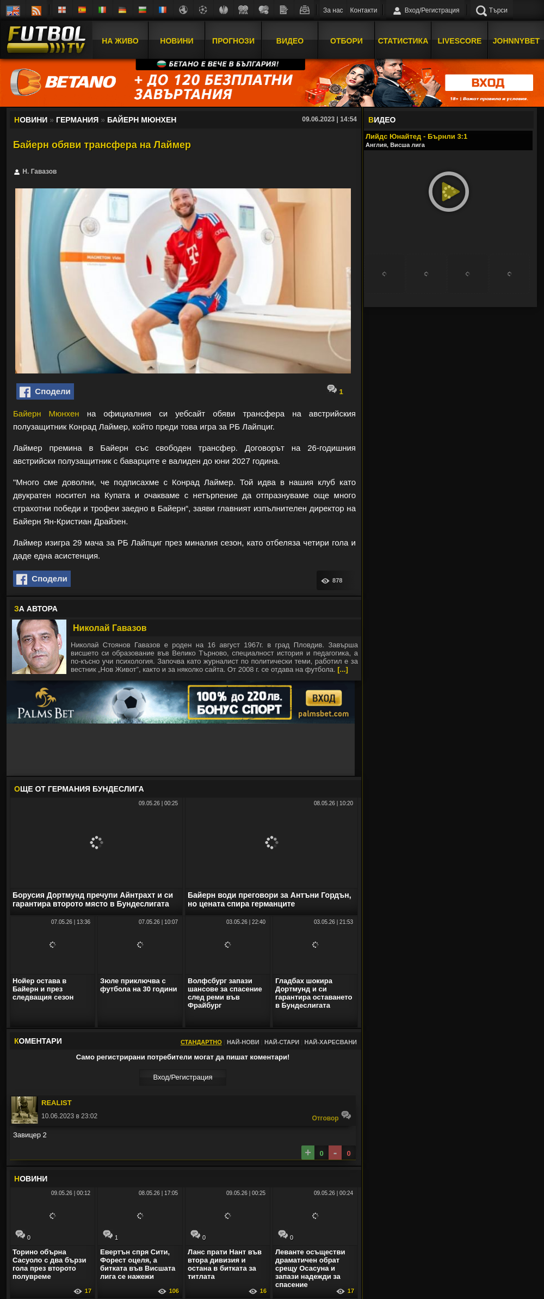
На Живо (120, 39)
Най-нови (243, 1042)
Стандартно (201, 1042)
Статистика (403, 39)
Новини (176, 39)
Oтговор (331, 1116)
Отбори (346, 39)
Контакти (364, 10)
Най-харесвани (330, 1042)
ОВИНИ (30, 1178)
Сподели (45, 392)
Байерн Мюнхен (46, 413)
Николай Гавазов (110, 628)
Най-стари (281, 1042)
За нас (333, 10)
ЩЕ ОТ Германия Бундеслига (79, 789)
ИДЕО (381, 119)
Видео (290, 39)
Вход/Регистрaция (182, 1077)
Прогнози (233, 39)
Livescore (460, 39)
